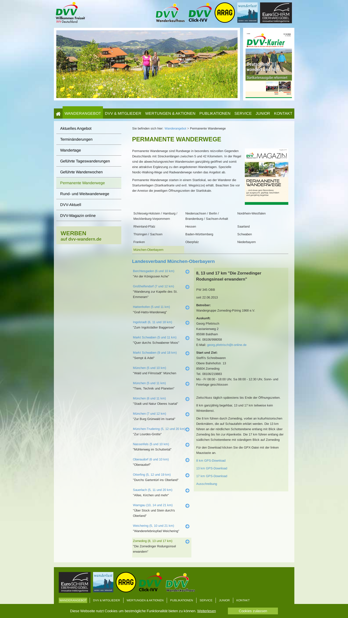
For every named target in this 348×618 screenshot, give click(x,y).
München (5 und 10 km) (149, 368)
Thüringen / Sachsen (147, 234)
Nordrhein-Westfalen (251, 213)
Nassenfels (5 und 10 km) (151, 444)
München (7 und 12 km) (149, 413)
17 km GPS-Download (211, 476)
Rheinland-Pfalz (144, 226)
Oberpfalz (192, 242)
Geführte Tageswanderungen (85, 161)
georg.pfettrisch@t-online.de (226, 345)
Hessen (190, 226)
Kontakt (283, 113)
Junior (263, 113)
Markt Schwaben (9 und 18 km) (155, 352)
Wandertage (70, 150)
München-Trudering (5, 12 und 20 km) (159, 429)
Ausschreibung (206, 484)
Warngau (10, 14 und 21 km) (153, 505)
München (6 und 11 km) (149, 398)
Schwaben (244, 234)
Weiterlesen (206, 611)
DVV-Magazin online (78, 216)
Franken (139, 242)
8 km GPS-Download (210, 460)
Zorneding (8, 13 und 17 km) (152, 541)
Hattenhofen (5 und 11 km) (151, 307)
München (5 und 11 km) (149, 383)
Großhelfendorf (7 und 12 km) (153, 286)
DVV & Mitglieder (123, 113)
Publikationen (215, 113)
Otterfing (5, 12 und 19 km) (152, 474)
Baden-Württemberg (199, 234)
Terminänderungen (76, 139)
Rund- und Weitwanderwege (84, 194)
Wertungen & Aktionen (170, 113)
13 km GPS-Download (211, 468)
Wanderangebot (83, 113)
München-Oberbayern (148, 250)
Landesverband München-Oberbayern (173, 261)
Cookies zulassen (253, 611)
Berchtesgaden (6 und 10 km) (153, 271)
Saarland (243, 226)
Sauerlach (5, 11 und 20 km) (152, 490)
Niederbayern (246, 242)
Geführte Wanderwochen (81, 172)
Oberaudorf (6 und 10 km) (151, 459)
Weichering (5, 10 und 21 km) (153, 525)
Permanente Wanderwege (82, 183)
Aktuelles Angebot (75, 128)
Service (243, 113)
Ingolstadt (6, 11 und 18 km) (152, 322)
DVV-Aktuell (70, 205)
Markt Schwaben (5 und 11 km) (154, 337)
